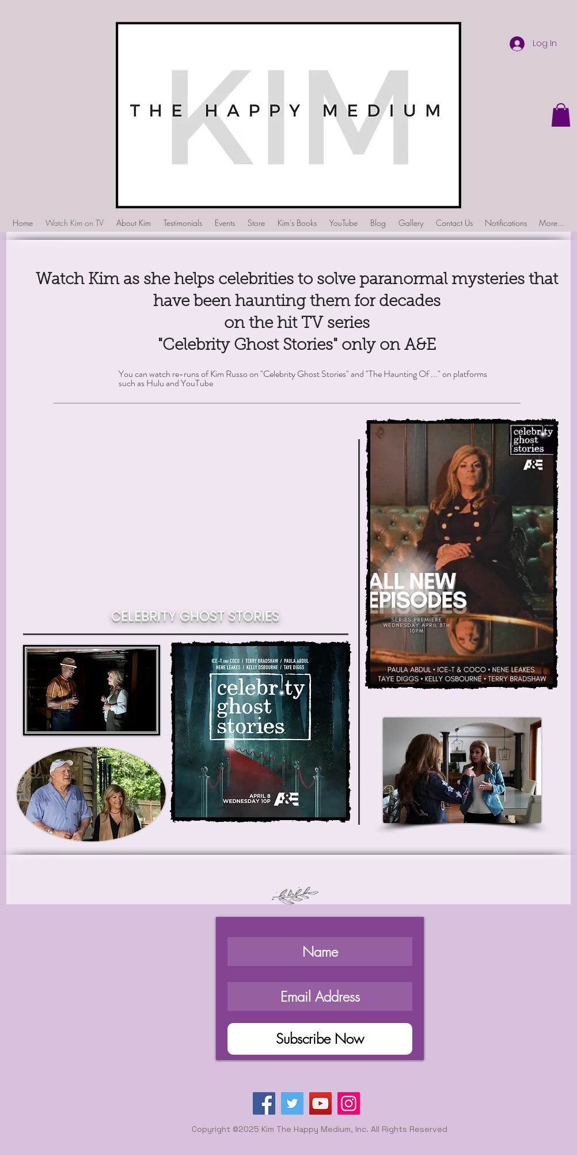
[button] (561, 115)
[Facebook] (264, 1103)
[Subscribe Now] (319, 1039)
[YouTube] (320, 1103)
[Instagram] (348, 1103)
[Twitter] (292, 1103)
